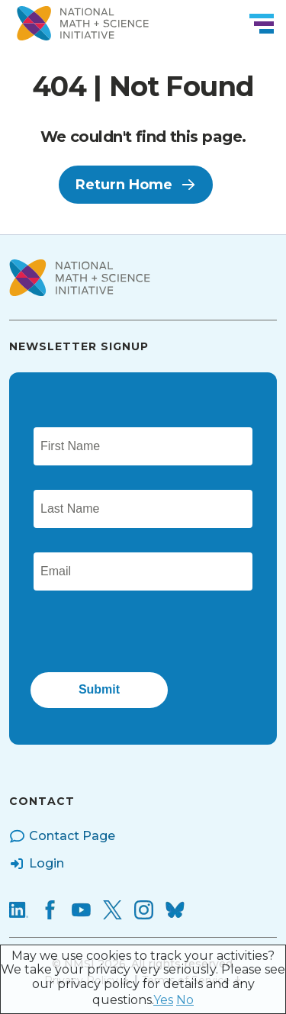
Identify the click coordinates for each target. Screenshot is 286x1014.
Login (36, 863)
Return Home (136, 184)
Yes (163, 1000)
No (185, 1000)
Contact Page (62, 836)
